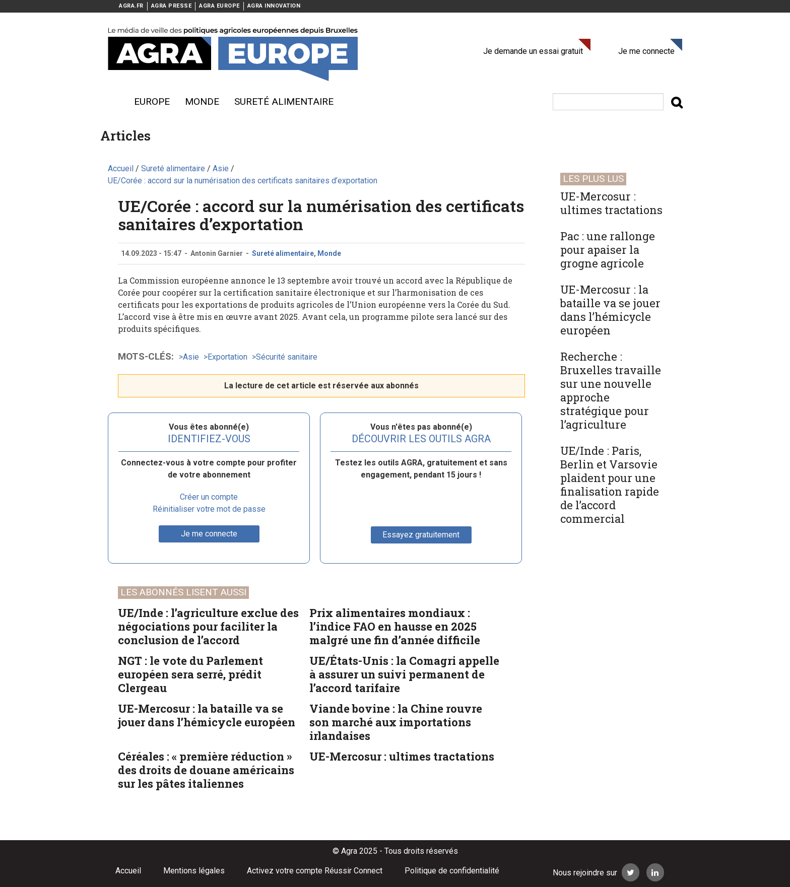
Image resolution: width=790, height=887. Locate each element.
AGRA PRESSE (171, 6)
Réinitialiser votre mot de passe (209, 509)
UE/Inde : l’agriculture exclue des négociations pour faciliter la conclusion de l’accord (208, 626)
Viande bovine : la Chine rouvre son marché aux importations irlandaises (395, 722)
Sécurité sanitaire (286, 357)
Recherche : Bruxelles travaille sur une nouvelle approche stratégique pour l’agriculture (610, 390)
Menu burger (112, 101)
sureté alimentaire (284, 101)
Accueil (128, 870)
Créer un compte (209, 497)
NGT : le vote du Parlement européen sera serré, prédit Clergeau (190, 674)
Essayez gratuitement (420, 534)
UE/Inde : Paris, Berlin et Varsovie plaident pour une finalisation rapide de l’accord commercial (609, 484)
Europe (152, 101)
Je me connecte (646, 51)
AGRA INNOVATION (274, 6)
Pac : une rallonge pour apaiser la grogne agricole (607, 249)
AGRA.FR (131, 6)
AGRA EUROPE (219, 6)
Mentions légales (194, 870)
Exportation (227, 357)
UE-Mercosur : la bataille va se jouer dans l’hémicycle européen (206, 715)
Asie (191, 357)
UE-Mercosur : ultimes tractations (401, 756)
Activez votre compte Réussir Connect (314, 870)
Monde (202, 101)
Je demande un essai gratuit (533, 51)
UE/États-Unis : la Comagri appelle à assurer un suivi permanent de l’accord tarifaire (404, 674)
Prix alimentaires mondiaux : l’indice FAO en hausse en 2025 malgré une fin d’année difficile (394, 626)
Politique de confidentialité (452, 870)
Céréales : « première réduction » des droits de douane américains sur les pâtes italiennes (206, 770)
